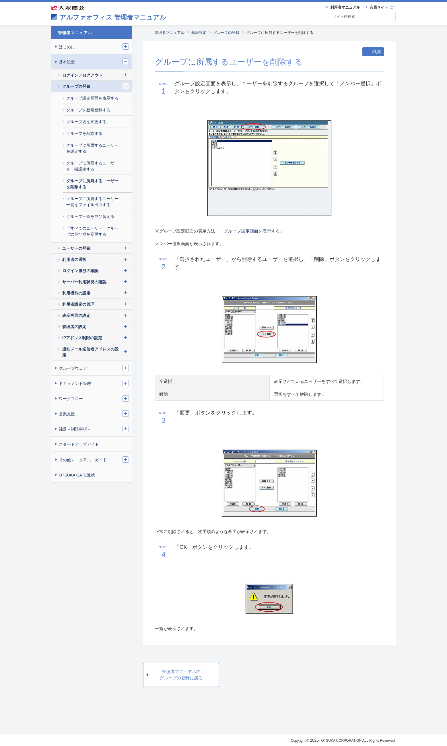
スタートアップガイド (79, 444)
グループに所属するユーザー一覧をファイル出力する (92, 201)
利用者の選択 (74, 259)
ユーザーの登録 (76, 248)
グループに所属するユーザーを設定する (92, 148)
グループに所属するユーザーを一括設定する (92, 166)
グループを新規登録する (88, 110)
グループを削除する (84, 133)
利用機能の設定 (76, 293)
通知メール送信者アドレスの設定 (90, 352)
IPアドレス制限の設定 (82, 338)
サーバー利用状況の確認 (84, 282)
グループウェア (73, 368)
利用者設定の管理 (78, 304)
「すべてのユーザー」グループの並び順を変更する (92, 231)
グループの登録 (226, 32)
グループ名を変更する (86, 121)
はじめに (67, 46)
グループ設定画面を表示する (92, 98)
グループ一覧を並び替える (90, 216)
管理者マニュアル (169, 32)
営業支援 (67, 414)
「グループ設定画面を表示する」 (251, 230)
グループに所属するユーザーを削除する (279, 32)
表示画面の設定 (76, 315)
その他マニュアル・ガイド (83, 460)
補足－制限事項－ (75, 429)
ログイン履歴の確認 (80, 270)
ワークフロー (71, 398)
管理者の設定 (74, 326)
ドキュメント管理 (75, 383)
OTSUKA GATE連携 (77, 475)
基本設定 (198, 32)
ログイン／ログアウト (82, 75)
